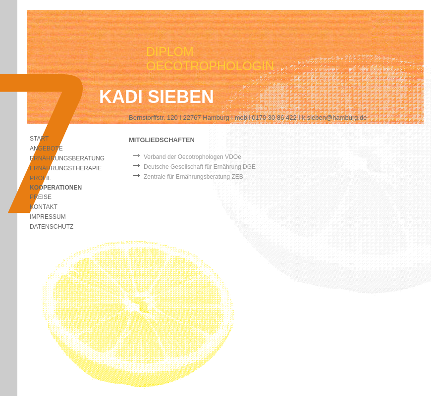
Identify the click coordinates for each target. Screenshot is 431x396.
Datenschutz (51, 226)
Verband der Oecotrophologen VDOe (192, 156)
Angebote (46, 148)
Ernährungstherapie (66, 168)
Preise (41, 197)
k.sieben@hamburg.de (334, 117)
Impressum (48, 216)
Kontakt (43, 206)
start (39, 138)
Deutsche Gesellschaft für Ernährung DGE (200, 166)
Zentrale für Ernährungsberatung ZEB (193, 176)
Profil (40, 178)
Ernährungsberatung (67, 158)
